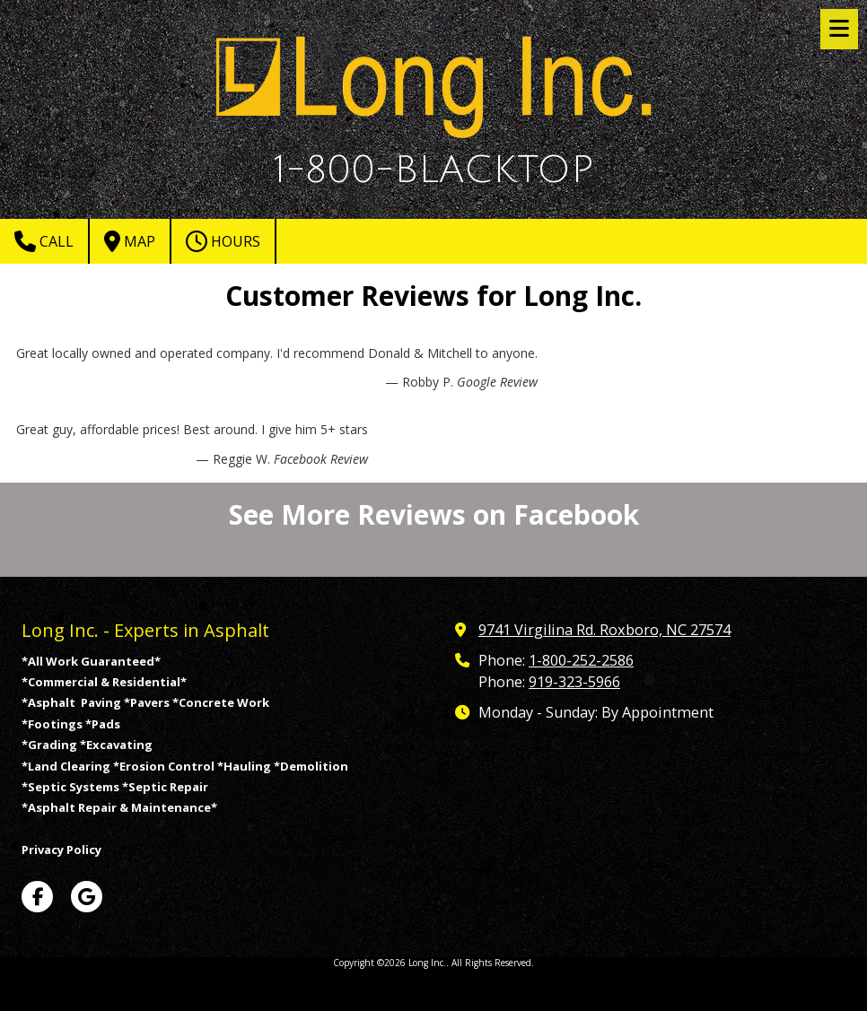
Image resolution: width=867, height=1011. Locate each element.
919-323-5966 (574, 682)
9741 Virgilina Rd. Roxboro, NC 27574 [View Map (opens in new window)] (604, 630)
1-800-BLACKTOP (433, 170)
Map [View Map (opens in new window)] (129, 241)
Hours (223, 241)
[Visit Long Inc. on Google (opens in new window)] (86, 896)
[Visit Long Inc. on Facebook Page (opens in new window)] (37, 896)
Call (44, 241)
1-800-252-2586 (581, 660)
